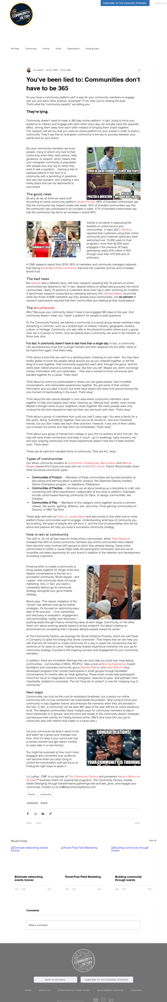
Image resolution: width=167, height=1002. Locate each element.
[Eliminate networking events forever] (33, 858)
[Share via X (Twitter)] (35, 813)
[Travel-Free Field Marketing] (83, 858)
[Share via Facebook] (27, 813)
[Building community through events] (133, 858)
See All (152, 840)
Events (46, 48)
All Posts (15, 48)
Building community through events (128, 878)
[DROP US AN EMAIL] (55, 980)
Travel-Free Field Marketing (83, 876)
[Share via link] (50, 813)
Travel (58, 48)
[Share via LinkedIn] (42, 813)
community (45, 794)
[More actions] (139, 70)
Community (30, 48)
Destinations (73, 48)
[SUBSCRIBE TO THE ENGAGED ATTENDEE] (125, 3)
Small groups (92, 48)
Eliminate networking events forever (29, 878)
